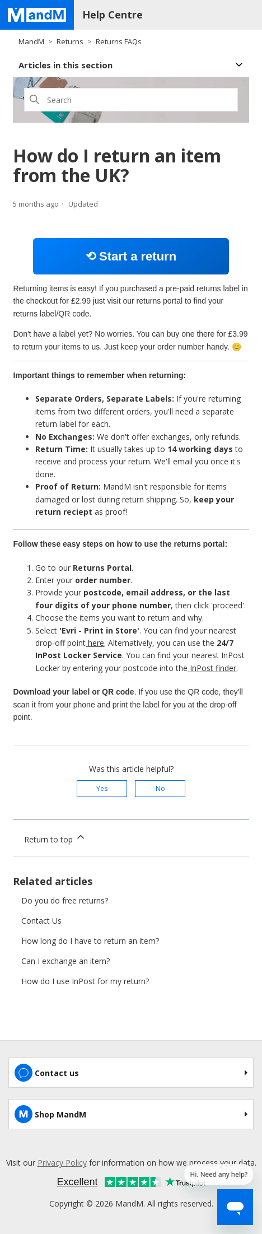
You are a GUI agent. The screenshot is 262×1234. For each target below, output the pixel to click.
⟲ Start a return (131, 256)
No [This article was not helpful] (160, 788)
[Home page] (37, 15)
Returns (70, 41)
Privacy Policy (62, 1162)
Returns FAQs (119, 41)
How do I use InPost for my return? (85, 981)
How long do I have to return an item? (90, 940)
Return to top (55, 838)
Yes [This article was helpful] (101, 788)
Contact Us (41, 920)
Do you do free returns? (64, 900)
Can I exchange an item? (65, 961)
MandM (31, 41)
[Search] (131, 100)
